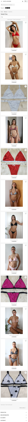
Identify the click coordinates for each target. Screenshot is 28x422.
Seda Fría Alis (14, 367)
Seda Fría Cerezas (14, 271)
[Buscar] (8, 5)
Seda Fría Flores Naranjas (14, 335)
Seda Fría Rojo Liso (14, 49)
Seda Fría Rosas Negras (14, 398)
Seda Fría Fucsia (14, 303)
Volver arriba (23, 408)
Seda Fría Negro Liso (14, 239)
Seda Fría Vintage (14, 144)
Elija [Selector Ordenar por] (14, 17)
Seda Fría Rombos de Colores (14, 208)
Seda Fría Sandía (14, 176)
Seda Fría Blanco (14, 112)
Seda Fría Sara (14, 80)
